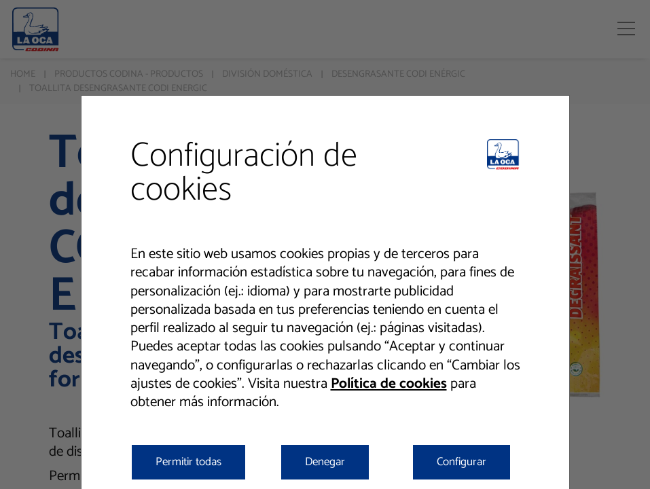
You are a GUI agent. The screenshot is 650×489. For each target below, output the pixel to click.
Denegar (325, 461)
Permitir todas (188, 461)
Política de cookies (389, 383)
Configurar (461, 461)
